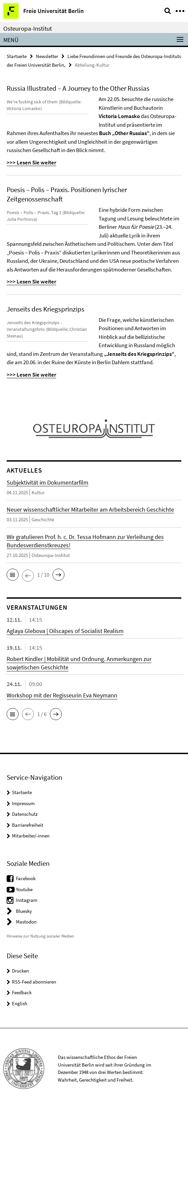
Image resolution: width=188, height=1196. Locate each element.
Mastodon (26, 1008)
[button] (13, 661)
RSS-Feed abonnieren (34, 1068)
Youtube (24, 976)
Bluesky (24, 998)
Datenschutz (25, 901)
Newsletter (47, 56)
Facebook (26, 965)
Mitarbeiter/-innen (30, 922)
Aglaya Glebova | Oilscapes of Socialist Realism (65, 717)
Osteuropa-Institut (27, 28)
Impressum (23, 890)
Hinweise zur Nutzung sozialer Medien (40, 1023)
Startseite (17, 56)
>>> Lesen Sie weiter (123, 187)
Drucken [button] (20, 1057)
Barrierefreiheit (27, 912)
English (19, 1090)
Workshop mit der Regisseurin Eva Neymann (62, 782)
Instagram (26, 987)
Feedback (22, 1079)
